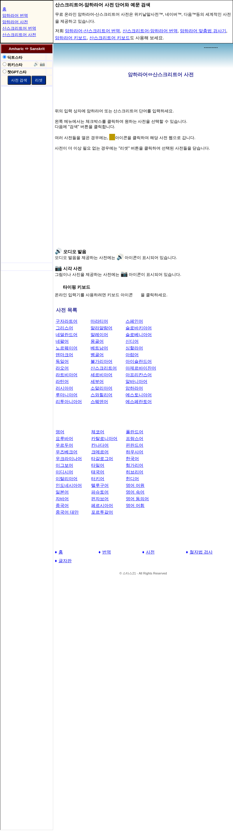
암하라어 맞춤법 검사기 (203, 30)
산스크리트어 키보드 (109, 37)
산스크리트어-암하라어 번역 (150, 30)
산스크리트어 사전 (19, 34)
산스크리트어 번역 (19, 28)
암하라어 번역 (15, 15)
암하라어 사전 (15, 21)
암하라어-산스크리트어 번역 (92, 30)
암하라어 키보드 (71, 37)
